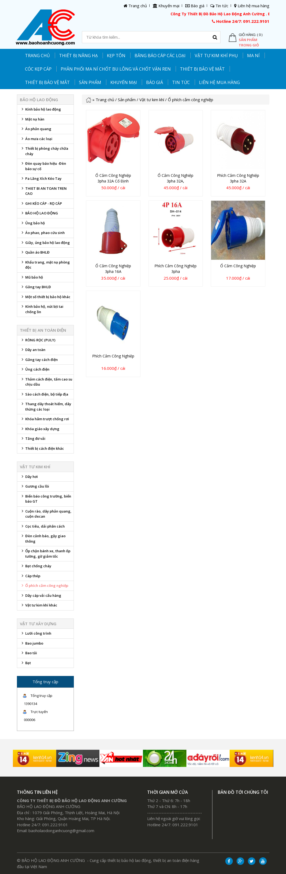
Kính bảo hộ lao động (40, 110)
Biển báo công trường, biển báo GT (45, 499)
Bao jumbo (31, 644)
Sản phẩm (127, 99)
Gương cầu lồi (34, 487)
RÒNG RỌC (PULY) (37, 341)
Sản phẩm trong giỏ (249, 42)
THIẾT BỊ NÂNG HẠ (78, 55)
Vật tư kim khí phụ (216, 55)
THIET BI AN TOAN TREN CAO (43, 191)
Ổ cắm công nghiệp (238, 265)
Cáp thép (30, 577)
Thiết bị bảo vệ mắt (47, 82)
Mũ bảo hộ (31, 278)
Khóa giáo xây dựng (39, 430)
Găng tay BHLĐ (35, 288)
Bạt (25, 664)
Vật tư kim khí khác (38, 606)
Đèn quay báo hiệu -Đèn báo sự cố (43, 166)
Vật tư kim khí (151, 99)
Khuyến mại (123, 82)
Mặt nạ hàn (32, 120)
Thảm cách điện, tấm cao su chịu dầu (46, 382)
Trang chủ (37, 55)
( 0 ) (259, 34)
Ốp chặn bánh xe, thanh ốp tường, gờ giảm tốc (45, 553)
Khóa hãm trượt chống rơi (44, 420)
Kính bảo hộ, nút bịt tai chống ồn (41, 309)
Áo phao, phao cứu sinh (42, 234)
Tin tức (181, 82)
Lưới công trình (35, 634)
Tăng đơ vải (32, 440)
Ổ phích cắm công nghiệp (44, 587)
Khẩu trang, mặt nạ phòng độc (45, 265)
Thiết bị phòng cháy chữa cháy (44, 151)
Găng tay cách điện (39, 361)
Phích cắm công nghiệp (113, 356)
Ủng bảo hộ (32, 224)
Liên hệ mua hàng (219, 82)
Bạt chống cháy (35, 567)
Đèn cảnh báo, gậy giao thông (43, 538)
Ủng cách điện (34, 370)
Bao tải (28, 654)
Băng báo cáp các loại (160, 55)
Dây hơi (29, 478)
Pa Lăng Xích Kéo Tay (40, 180)
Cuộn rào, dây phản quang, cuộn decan (45, 514)
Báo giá (154, 82)
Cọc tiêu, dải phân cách (42, 527)
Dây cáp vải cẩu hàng (40, 597)
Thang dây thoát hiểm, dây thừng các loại (45, 406)
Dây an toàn (32, 351)
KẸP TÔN (116, 55)
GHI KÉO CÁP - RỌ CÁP (41, 205)
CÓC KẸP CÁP (38, 69)
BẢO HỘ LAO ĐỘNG (39, 214)
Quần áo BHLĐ (35, 253)
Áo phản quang (35, 130)
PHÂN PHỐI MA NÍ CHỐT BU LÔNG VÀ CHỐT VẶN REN (116, 69)
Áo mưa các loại (36, 140)
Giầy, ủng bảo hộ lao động (45, 244)
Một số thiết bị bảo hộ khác (45, 298)
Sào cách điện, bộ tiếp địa (44, 395)
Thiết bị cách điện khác (42, 450)
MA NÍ (253, 55)
